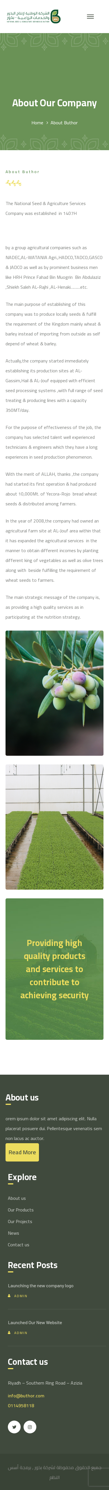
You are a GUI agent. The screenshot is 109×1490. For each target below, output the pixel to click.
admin (21, 1295)
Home (37, 122)
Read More (22, 1152)
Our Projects (20, 1221)
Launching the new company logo (41, 1285)
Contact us (18, 1244)
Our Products (21, 1209)
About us (17, 1198)
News (13, 1233)
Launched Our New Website (35, 1322)
